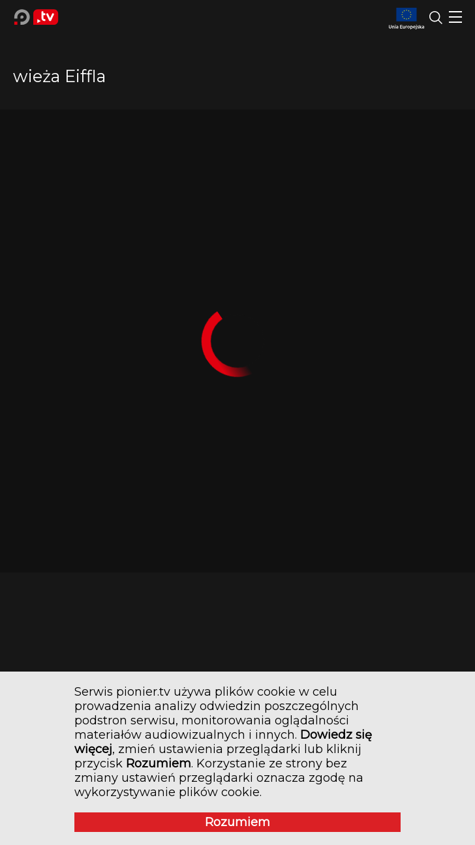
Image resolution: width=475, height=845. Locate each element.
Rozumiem (237, 822)
